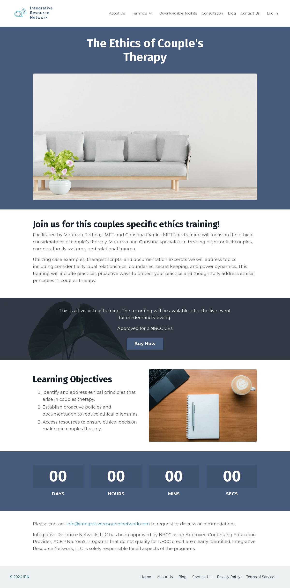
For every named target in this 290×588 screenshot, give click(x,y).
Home (145, 577)
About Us (117, 13)
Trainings (142, 13)
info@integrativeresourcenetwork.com (108, 524)
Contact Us (250, 13)
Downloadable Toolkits (178, 13)
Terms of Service (260, 577)
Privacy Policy (228, 577)
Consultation (212, 13)
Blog (232, 13)
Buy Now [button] (145, 343)
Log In (272, 13)
